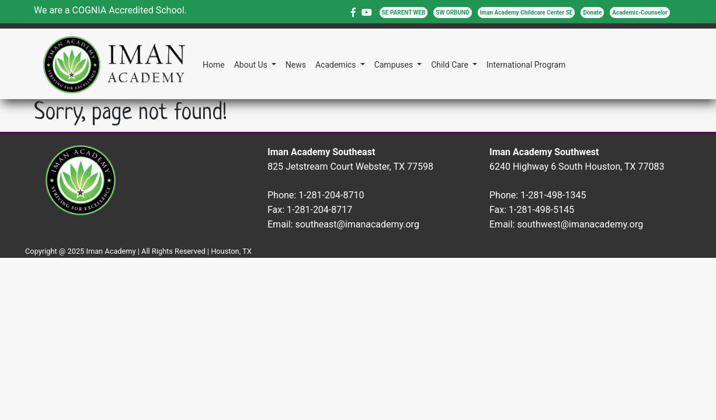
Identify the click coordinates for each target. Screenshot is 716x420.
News (296, 64)
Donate (592, 12)
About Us (252, 64)
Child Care (450, 64)
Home (214, 64)
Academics (336, 64)
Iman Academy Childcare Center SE (526, 12)
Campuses (394, 64)
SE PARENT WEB (404, 12)
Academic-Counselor (640, 12)
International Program (525, 64)
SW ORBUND (452, 12)
